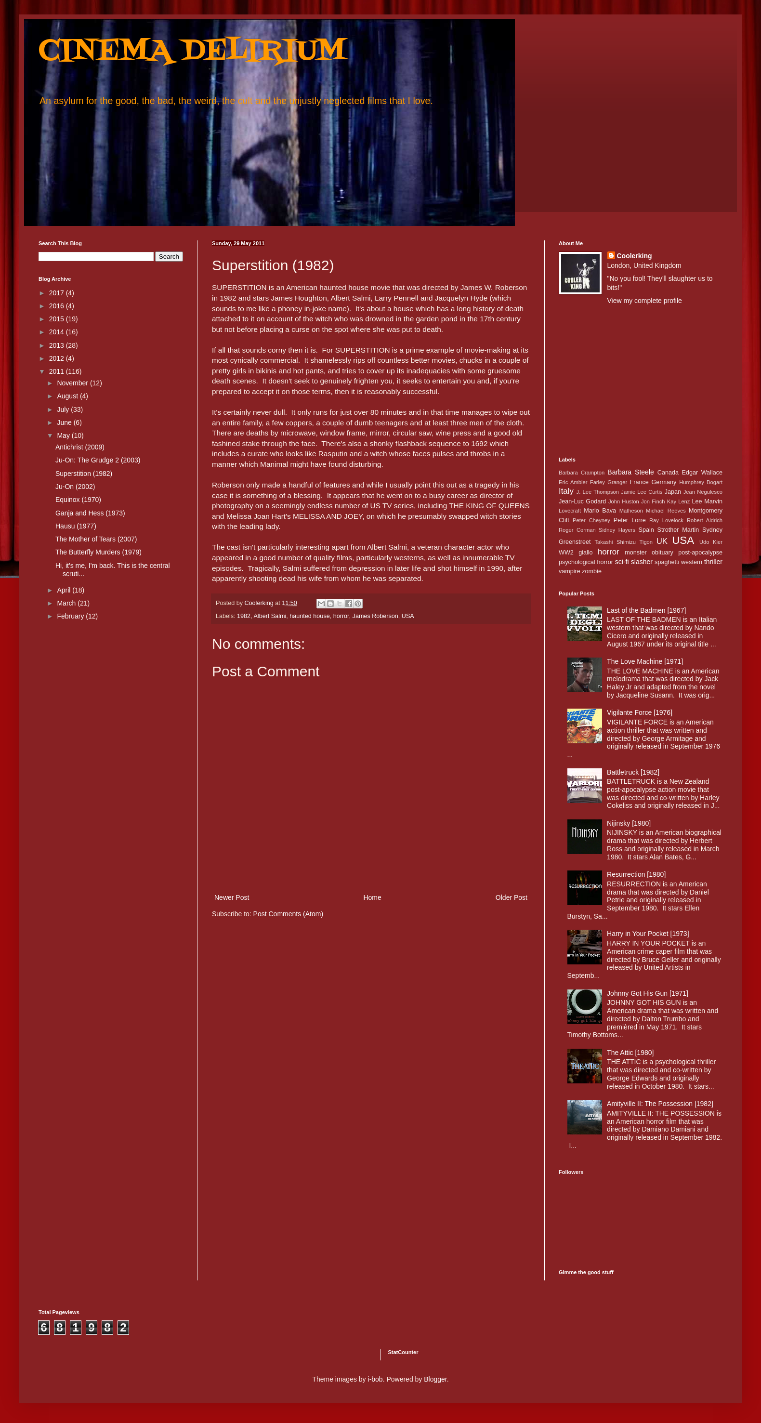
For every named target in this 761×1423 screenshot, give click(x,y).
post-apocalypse (700, 552)
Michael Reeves (666, 511)
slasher (642, 562)
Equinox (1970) (78, 499)
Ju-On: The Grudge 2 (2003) (97, 460)
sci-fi (622, 562)
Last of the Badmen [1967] (646, 610)
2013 (57, 345)
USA (408, 616)
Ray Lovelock (666, 520)
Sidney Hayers (617, 530)
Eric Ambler (573, 482)
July (64, 409)
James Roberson (375, 616)
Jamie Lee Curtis (641, 492)
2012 (57, 358)
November (73, 383)
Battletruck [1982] (633, 772)
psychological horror (586, 562)
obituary (662, 552)
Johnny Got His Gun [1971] (647, 993)
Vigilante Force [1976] (639, 712)
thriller (713, 562)
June (65, 422)
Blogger (435, 1379)
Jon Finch (653, 501)
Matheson (631, 511)
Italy (566, 491)
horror (341, 616)
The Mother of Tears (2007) (96, 539)
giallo (585, 552)
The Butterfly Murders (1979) (98, 552)
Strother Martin (678, 530)
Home (372, 897)
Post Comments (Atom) (288, 914)
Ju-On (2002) (75, 486)
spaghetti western (678, 562)
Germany (664, 482)
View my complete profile (644, 300)
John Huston (623, 501)
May (64, 435)
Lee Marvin (707, 501)
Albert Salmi (269, 616)
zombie (592, 571)
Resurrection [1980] (636, 874)
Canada (668, 472)
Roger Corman (577, 530)
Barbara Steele (630, 472)
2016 (57, 306)
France (639, 482)
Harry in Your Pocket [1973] (648, 933)
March (67, 603)
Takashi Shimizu (615, 542)
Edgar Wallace (702, 472)
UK (662, 541)
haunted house (309, 616)
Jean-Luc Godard (582, 501)
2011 (57, 371)
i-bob (375, 1379)
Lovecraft (570, 511)
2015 (57, 319)
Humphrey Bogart (700, 482)
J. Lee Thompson (598, 492)
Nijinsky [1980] (629, 823)
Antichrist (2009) (80, 447)
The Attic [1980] (630, 1052)
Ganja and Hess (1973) (90, 513)
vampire (569, 571)
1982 (243, 616)
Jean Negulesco (702, 492)
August (68, 396)
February (71, 616)
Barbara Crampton (581, 472)
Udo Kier (710, 542)
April (64, 590)
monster (636, 552)
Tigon (646, 542)
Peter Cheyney (591, 520)
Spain (646, 530)
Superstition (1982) (83, 473)
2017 (57, 293)
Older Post (511, 897)
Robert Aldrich (704, 520)
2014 (57, 332)
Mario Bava (600, 510)
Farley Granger (608, 482)
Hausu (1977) (75, 526)
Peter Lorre (630, 520)
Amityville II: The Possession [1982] (660, 1103)
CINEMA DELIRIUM (192, 52)
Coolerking (634, 256)
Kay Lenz (678, 501)
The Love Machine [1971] (645, 661)
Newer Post (231, 897)
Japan (673, 491)
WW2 (566, 552)
